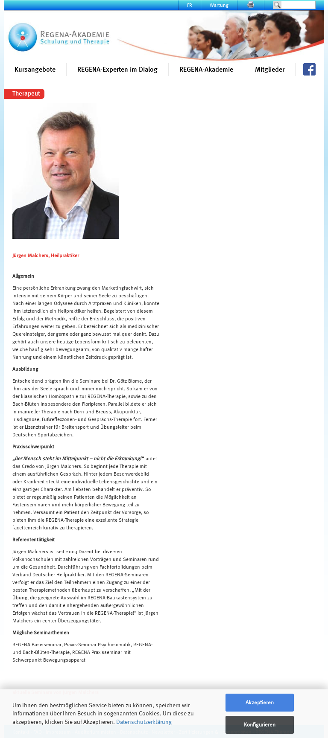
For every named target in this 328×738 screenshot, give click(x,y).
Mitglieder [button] (269, 69)
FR (189, 5)
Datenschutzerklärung (144, 722)
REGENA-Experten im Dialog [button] (117, 69)
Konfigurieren (259, 724)
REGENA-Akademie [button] (206, 69)
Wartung (219, 5)
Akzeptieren (260, 702)
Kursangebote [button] (35, 69)
